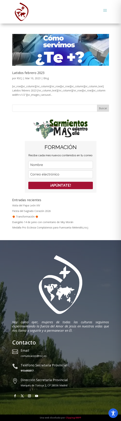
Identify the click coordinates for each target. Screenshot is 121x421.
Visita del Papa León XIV (26, 205)
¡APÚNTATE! (60, 185)
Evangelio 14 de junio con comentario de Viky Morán (42, 222)
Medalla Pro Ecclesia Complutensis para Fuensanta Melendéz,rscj (50, 227)
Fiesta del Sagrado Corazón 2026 (31, 211)
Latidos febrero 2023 (28, 73)
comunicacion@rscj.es (33, 356)
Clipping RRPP (73, 417)
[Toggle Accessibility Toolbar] (113, 413)
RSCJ (19, 78)
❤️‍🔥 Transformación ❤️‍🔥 (25, 216)
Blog (46, 78)
